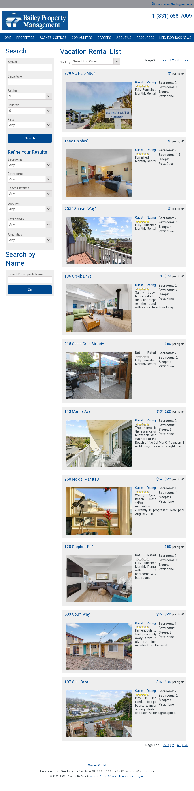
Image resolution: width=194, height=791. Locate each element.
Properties (25, 38)
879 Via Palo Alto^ (79, 73)
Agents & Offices (53, 38)
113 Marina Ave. (78, 411)
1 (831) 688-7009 (172, 16)
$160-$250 (164, 682)
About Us (123, 38)
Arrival (12, 62)
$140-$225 (164, 479)
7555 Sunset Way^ (80, 208)
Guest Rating (145, 82)
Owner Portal (97, 765)
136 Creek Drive (78, 276)
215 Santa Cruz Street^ (84, 344)
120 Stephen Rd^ (78, 547)
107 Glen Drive (76, 682)
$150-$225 (164, 614)
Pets (11, 119)
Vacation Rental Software (103, 776)
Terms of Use (126, 776)
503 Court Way (77, 614)
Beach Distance (18, 188)
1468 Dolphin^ (76, 141)
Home (7, 38)
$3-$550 (166, 276)
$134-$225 (164, 411)
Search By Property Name (26, 274)
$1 (170, 73)
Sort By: (66, 62)
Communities (82, 38)
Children (13, 105)
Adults (12, 91)
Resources (145, 38)
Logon (139, 776)
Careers (104, 38)
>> (186, 60)
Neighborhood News (175, 38)
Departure (15, 76)
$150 (168, 344)
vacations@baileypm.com (171, 4)
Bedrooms (15, 159)
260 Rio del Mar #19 (81, 479)
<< (165, 60)
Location (14, 203)
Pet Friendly (16, 219)
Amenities (15, 234)
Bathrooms (15, 174)
